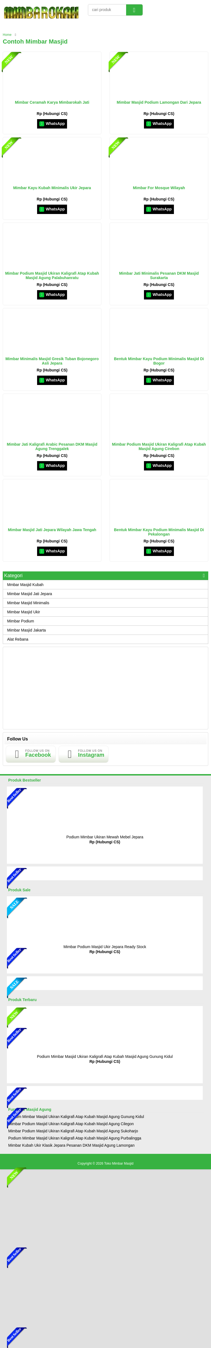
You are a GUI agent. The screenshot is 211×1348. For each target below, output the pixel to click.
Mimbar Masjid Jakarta (26, 630)
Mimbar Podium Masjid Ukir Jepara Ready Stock (104, 947)
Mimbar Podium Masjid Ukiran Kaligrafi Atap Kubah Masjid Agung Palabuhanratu (52, 275)
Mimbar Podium (20, 621)
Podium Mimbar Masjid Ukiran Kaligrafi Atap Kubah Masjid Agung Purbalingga (74, 1138)
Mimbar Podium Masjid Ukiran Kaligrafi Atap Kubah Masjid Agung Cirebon (159, 446)
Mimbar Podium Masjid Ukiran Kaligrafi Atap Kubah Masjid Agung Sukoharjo (73, 1131)
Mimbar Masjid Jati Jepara (29, 594)
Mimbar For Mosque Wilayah (159, 188)
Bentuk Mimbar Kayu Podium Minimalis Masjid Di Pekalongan (159, 532)
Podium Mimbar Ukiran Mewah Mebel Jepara (104, 837)
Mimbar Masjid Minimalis (28, 603)
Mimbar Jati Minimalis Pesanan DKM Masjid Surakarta (159, 275)
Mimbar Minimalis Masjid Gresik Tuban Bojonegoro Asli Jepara (52, 361)
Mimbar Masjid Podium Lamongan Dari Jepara (159, 102)
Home (7, 35)
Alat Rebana (17, 639)
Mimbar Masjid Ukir (23, 612)
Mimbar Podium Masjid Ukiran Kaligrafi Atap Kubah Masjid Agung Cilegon (71, 1124)
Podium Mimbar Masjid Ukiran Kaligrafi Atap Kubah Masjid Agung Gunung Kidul (105, 1056)
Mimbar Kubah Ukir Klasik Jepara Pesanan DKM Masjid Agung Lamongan (71, 1145)
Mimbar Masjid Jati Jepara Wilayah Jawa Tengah (52, 530)
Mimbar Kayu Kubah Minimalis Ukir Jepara (52, 188)
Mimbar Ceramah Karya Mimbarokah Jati (52, 102)
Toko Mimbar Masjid (119, 1163)
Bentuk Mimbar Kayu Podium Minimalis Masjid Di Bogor (159, 361)
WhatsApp (52, 123)
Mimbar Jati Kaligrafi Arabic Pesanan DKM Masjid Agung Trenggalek (52, 446)
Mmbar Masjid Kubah (25, 584)
